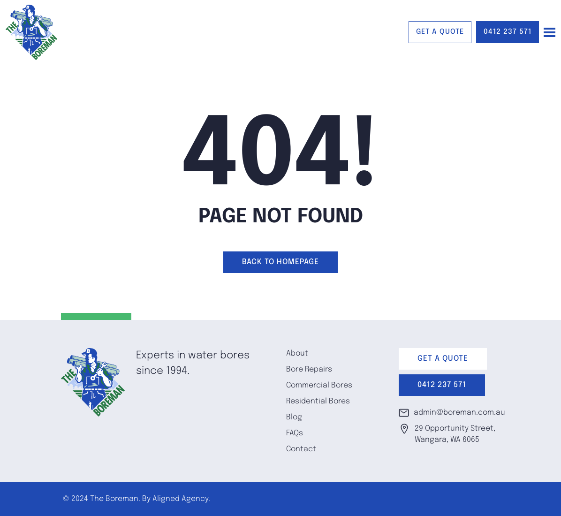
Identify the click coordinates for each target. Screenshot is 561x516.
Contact (301, 449)
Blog (294, 417)
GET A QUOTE (440, 32)
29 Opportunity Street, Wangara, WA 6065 (447, 433)
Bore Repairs (309, 369)
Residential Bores (318, 401)
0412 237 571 (507, 32)
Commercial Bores (319, 385)
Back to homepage (280, 262)
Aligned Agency (180, 499)
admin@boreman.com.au (449, 412)
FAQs (294, 433)
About (297, 353)
